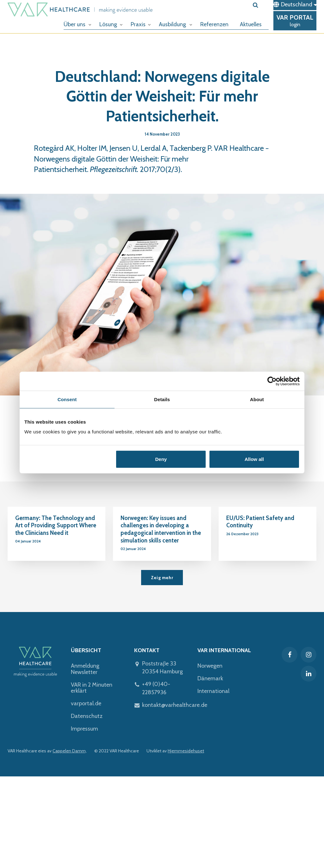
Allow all (254, 459)
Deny (161, 459)
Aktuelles (251, 24)
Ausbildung (175, 24)
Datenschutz (87, 716)
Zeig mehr (162, 577)
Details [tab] (162, 399)
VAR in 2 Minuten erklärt (91, 688)
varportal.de (86, 703)
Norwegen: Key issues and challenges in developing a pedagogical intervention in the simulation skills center (161, 529)
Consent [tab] (67, 399)
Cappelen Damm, (70, 751)
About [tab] (257, 399)
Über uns (77, 24)
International (213, 691)
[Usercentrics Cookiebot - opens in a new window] (272, 381)
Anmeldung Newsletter (85, 669)
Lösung (111, 24)
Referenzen (214, 24)
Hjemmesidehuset (186, 751)
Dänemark (210, 678)
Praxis (141, 24)
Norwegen (209, 665)
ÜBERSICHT (86, 650)
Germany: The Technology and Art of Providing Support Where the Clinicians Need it (55, 525)
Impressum (84, 728)
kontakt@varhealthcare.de (174, 704)
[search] (261, 5)
